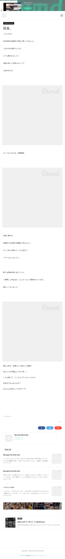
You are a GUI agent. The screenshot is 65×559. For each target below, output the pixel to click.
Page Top (32, 543)
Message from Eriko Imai (11, 455)
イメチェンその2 (8, 487)
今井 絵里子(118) (7, 416)
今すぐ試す (27, 8)
